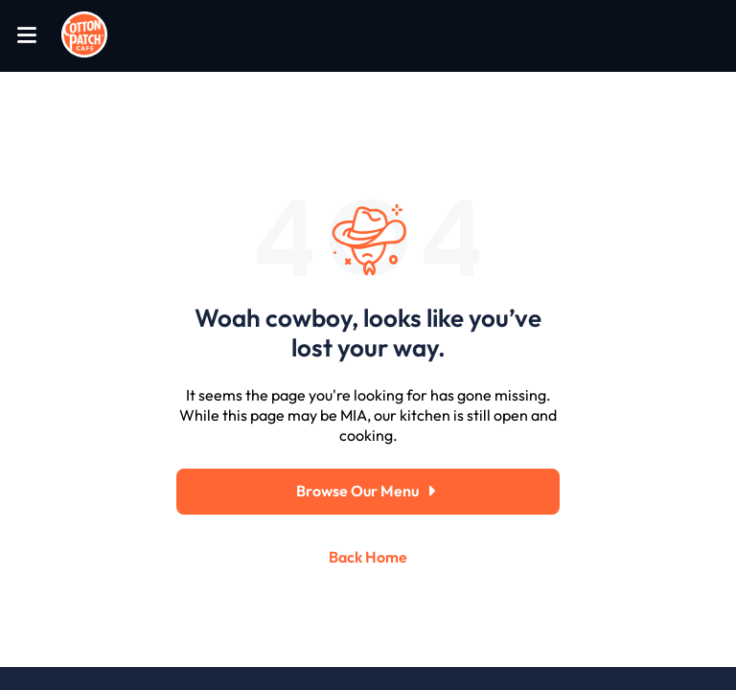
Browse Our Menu (368, 491)
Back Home (368, 556)
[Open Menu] (26, 36)
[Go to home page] (84, 35)
